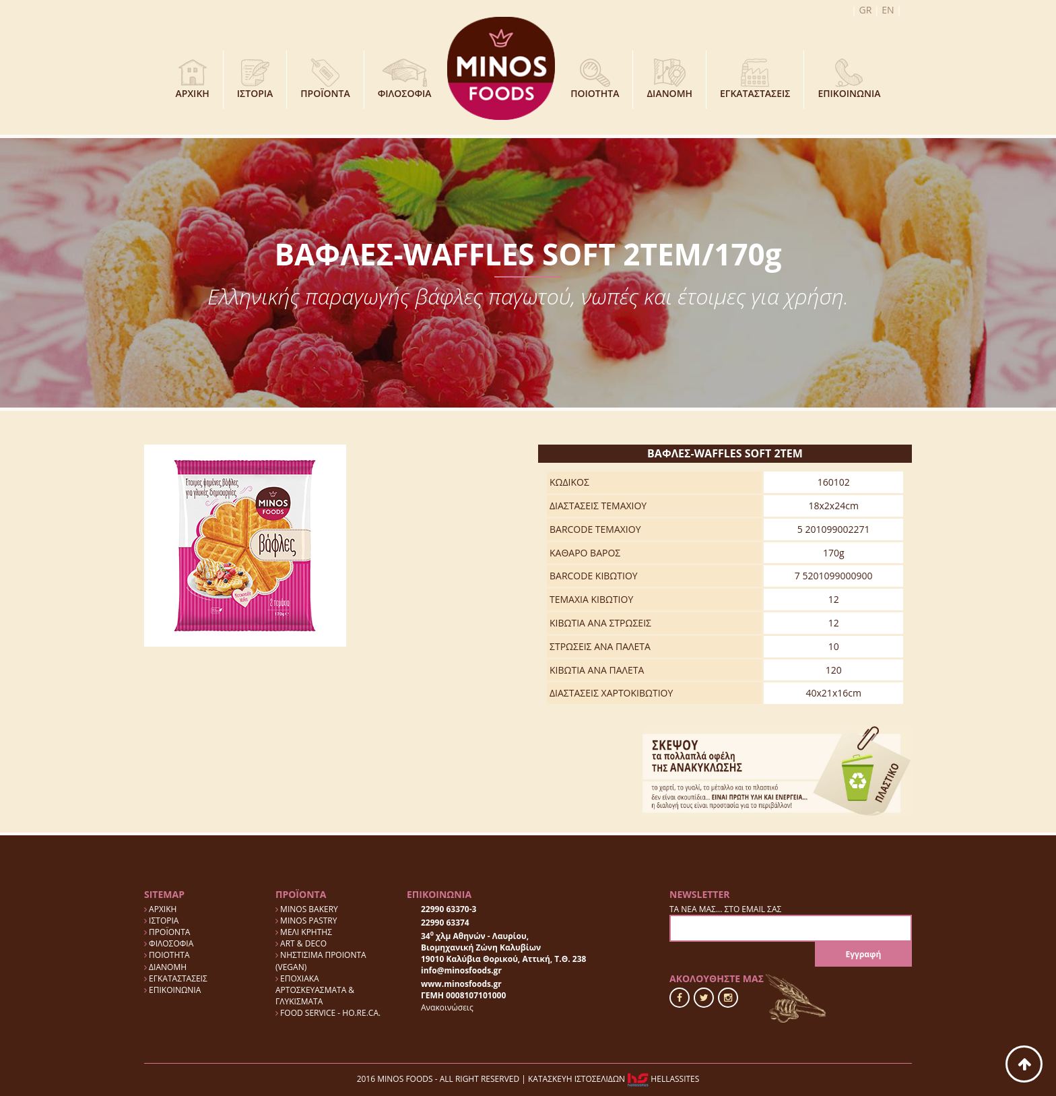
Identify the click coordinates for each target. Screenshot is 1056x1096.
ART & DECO (301, 943)
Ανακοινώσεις (447, 1007)
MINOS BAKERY (306, 909)
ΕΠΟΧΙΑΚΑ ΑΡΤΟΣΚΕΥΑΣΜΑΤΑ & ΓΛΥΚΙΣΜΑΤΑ (314, 990)
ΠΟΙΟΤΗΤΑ (594, 79)
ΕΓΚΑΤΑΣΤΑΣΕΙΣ (755, 79)
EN (888, 9)
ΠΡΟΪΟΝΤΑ (325, 79)
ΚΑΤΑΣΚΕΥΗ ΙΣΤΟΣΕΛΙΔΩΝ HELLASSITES (613, 1079)
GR (865, 9)
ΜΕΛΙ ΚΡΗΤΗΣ (303, 932)
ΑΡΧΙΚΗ (192, 79)
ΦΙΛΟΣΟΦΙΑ (405, 79)
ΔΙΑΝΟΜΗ (669, 79)
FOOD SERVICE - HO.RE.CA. (328, 1013)
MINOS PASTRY (306, 920)
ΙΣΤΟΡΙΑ (255, 79)
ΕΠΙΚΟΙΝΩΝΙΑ (849, 79)
